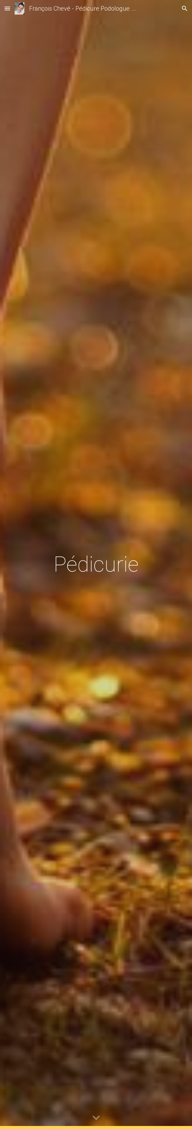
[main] (96, 564)
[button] (7, 8)
